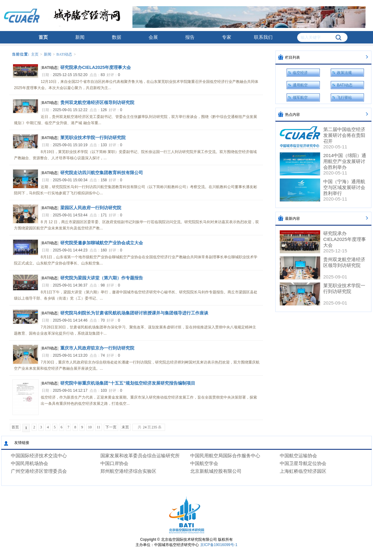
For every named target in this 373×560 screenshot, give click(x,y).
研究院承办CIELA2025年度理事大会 (95, 67)
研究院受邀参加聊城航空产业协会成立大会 (101, 242)
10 (90, 427)
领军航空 (300, 97)
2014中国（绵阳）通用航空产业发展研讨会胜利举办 (344, 161)
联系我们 (263, 37)
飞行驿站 (344, 97)
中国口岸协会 (114, 463)
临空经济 (300, 72)
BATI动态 (64, 54)
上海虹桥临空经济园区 (303, 471)
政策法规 (344, 72)
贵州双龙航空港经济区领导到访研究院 (97, 102)
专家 (226, 37)
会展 (153, 37)
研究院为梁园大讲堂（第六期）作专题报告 (101, 277)
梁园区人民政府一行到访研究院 (90, 207)
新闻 (80, 37)
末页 (125, 427)
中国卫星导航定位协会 (303, 463)
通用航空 (300, 85)
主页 (35, 54)
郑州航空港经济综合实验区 (128, 471)
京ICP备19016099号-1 (218, 545)
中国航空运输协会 (298, 455)
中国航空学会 (204, 463)
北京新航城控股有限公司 (216, 471)
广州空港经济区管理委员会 (39, 471)
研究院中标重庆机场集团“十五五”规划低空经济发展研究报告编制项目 (127, 383)
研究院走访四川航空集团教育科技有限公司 (101, 172)
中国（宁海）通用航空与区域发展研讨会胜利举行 (344, 187)
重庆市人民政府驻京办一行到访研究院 (97, 347)
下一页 (111, 427)
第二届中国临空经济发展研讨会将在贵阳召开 (344, 135)
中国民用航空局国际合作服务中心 (225, 455)
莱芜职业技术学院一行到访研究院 (93, 137)
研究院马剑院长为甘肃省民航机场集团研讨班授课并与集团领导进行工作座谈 (134, 312)
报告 (190, 37)
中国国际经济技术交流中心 (39, 455)
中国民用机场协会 (29, 463)
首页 (43, 37)
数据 (116, 37)
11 (98, 427)
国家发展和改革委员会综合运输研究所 (140, 455)
